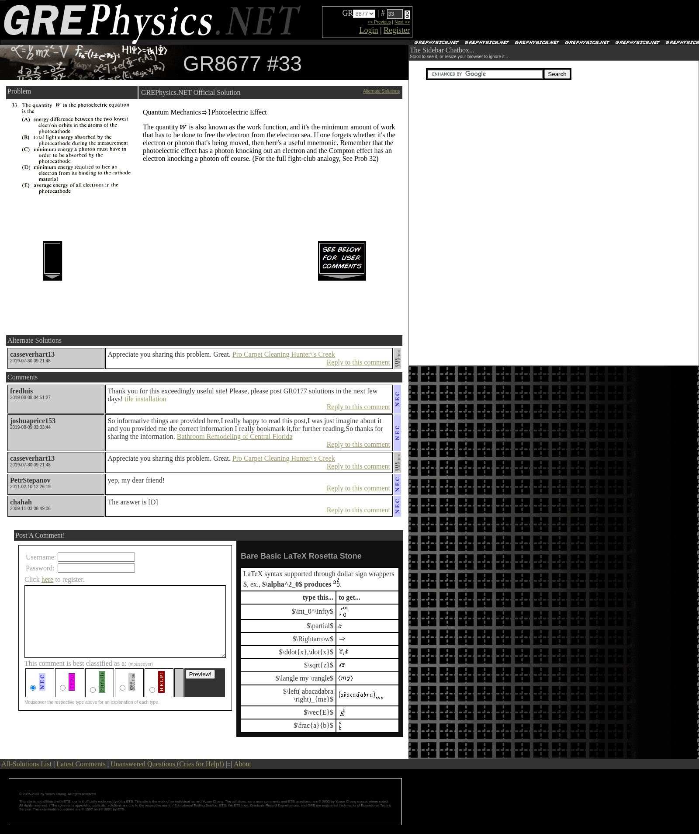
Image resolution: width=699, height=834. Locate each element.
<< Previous (379, 22)
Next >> (402, 22)
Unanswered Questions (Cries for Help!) (167, 764)
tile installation (145, 399)
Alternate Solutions (381, 91)
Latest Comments (80, 764)
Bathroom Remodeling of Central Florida (235, 436)
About (242, 764)
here (48, 579)
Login (368, 30)
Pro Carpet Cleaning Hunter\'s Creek (283, 354)
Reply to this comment (358, 362)
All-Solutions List (26, 764)
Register (397, 30)
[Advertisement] (516, 20)
